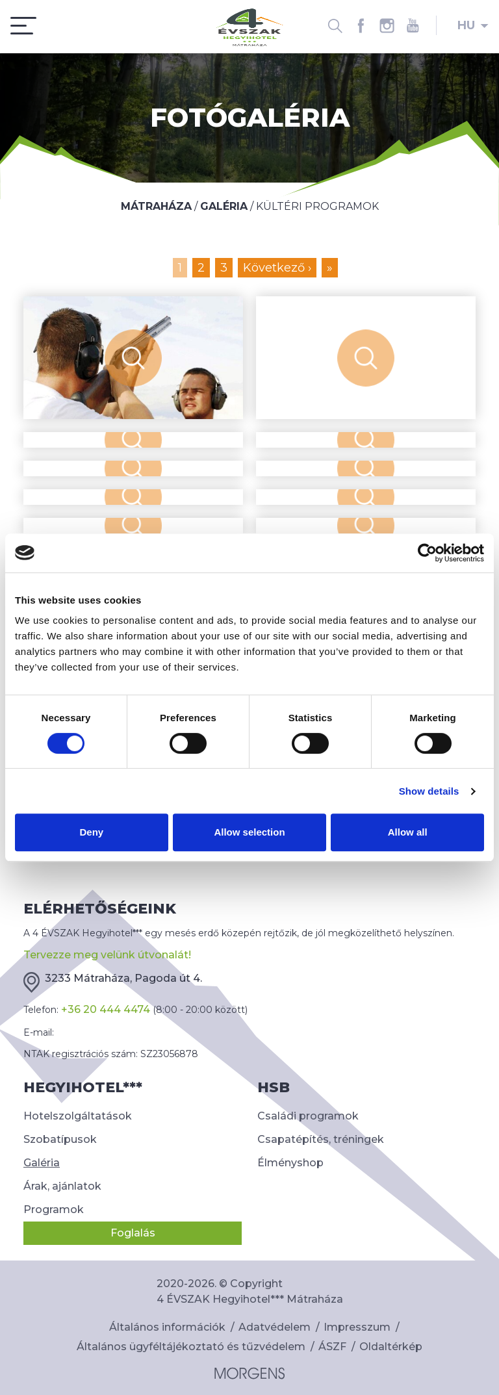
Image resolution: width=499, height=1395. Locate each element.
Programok (53, 1209)
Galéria (41, 1163)
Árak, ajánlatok (62, 1186)
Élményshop (290, 1163)
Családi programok (308, 1116)
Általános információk (167, 1327)
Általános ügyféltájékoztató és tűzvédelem (191, 1346)
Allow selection (249, 832)
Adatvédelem (274, 1327)
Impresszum (357, 1327)
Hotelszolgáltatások (77, 1116)
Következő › (277, 268)
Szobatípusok (60, 1139)
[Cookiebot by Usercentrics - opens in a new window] (427, 553)
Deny (91, 832)
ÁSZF (332, 1346)
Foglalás (132, 1233)
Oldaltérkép (390, 1346)
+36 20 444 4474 (105, 1009)
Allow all (408, 832)
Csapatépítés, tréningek (320, 1139)
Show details (429, 791)
